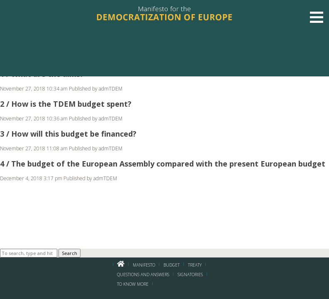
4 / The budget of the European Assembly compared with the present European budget (162, 164)
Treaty (195, 265)
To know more (133, 284)
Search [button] (69, 253)
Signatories (190, 274)
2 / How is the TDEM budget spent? (66, 104)
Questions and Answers (143, 274)
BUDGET (171, 265)
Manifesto (144, 265)
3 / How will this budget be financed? (68, 134)
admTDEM (110, 88)
